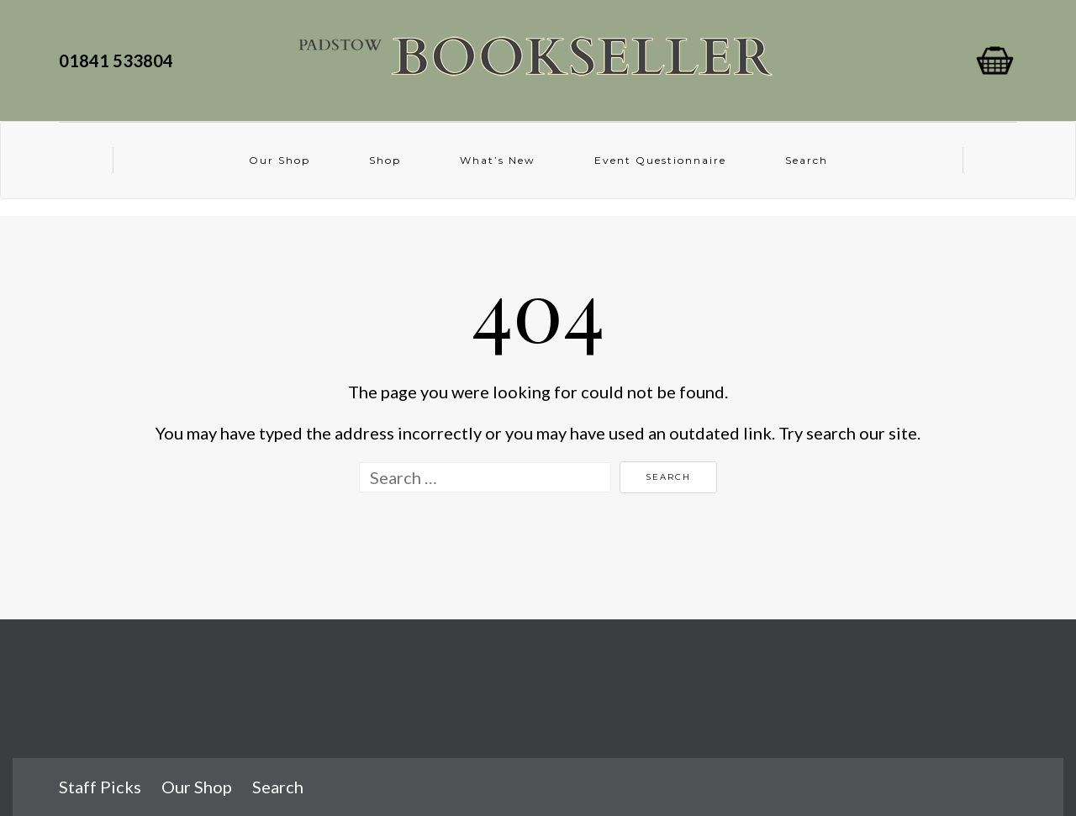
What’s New (497, 160)
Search (806, 160)
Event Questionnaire (660, 160)
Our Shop (279, 160)
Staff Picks (100, 787)
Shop (385, 160)
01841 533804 (119, 60)
